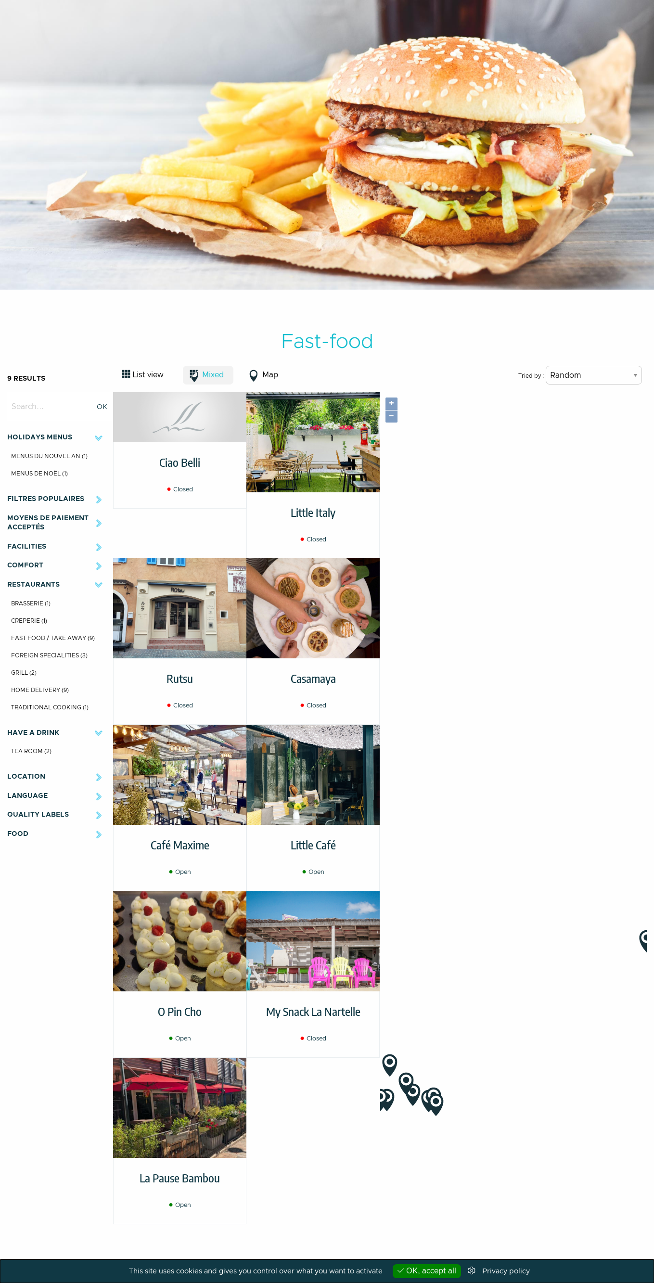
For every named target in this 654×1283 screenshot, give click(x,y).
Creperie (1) (29, 621)
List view (148, 375)
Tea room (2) (31, 751)
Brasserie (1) (31, 603)
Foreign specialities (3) (49, 655)
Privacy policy (506, 1271)
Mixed (213, 375)
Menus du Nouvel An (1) (49, 456)
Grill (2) (24, 673)
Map (270, 375)
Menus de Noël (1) (39, 473)
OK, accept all (427, 1271)
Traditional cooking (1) (50, 707)
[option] (327, 145)
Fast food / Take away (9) (53, 638)
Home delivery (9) (40, 690)
